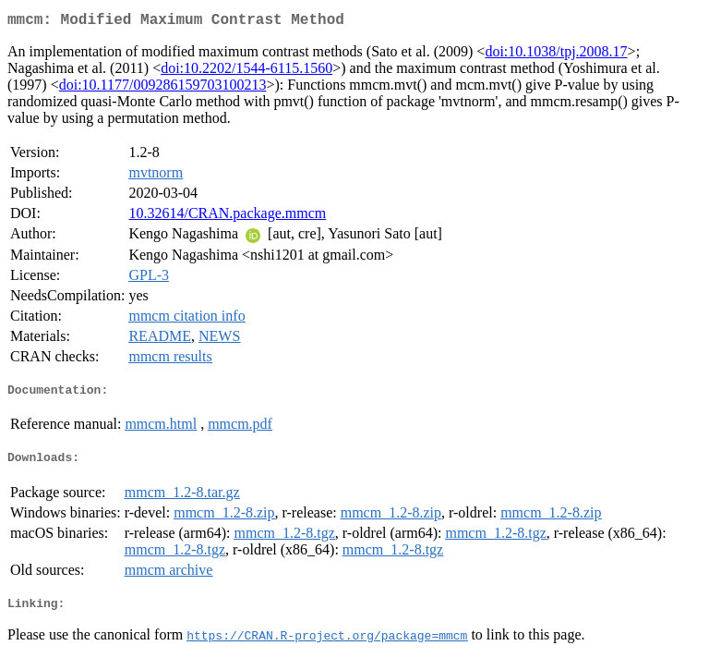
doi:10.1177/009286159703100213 (163, 88)
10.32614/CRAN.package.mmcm (227, 217)
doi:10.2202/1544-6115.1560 (246, 71)
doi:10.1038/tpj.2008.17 (556, 55)
